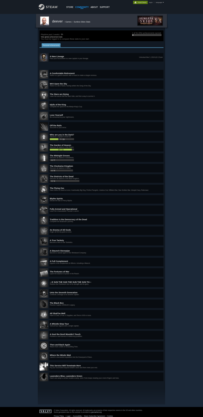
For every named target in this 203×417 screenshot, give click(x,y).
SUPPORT (105, 7)
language (159, 2)
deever (58, 21)
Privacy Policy (59, 416)
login (151, 2)
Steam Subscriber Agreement (94, 416)
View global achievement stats (51, 37)
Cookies (110, 416)
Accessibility (77, 416)
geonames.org (96, 412)
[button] (101, 57)
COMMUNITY (82, 7)
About (94, 7)
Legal (68, 416)
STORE (69, 7)
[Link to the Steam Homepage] (50, 9)
